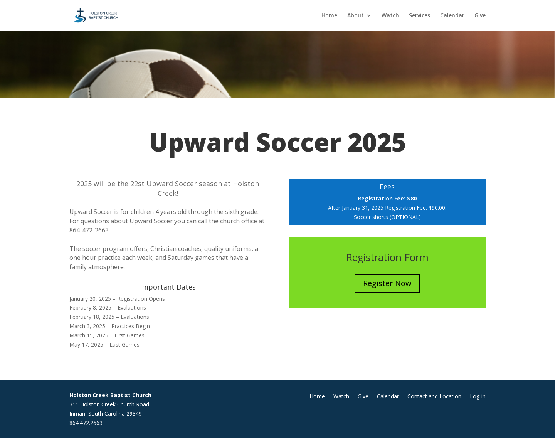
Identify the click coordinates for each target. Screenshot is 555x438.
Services (419, 16)
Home (329, 16)
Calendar (452, 16)
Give (480, 16)
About (355, 16)
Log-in (478, 397)
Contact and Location (434, 397)
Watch (390, 16)
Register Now (387, 283)
